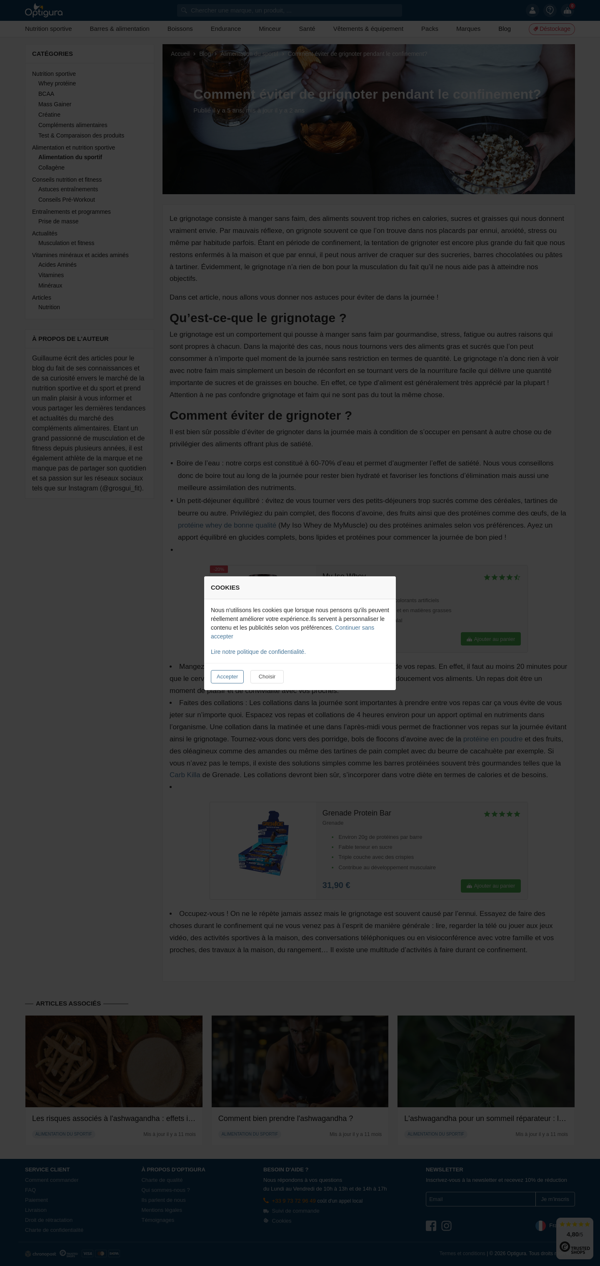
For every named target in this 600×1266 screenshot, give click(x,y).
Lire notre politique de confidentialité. (258, 651)
